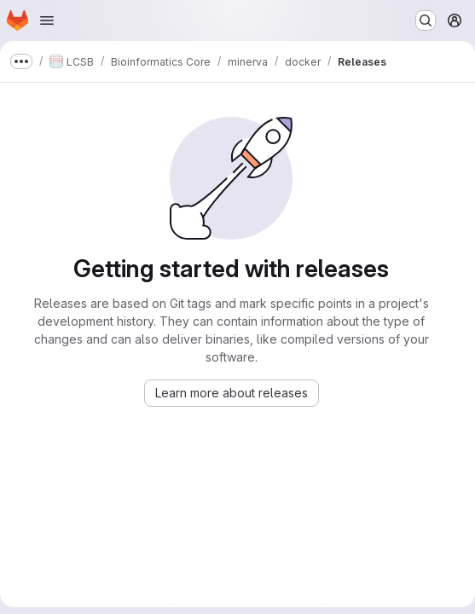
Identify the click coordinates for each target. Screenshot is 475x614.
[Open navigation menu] (47, 20)
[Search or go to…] (425, 20)
